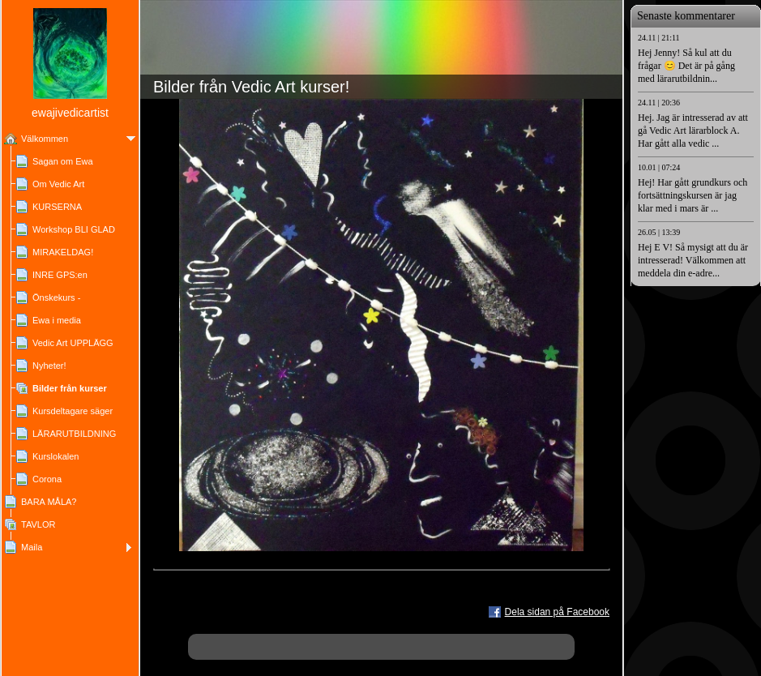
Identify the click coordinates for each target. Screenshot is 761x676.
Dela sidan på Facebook (557, 612)
